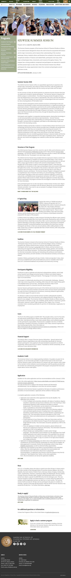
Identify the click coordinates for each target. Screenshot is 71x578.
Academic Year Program (7, 42)
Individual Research (6, 44)
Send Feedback (62, 575)
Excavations (26, 1)
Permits (34, 1)
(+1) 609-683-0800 (27, 563)
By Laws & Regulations (5, 575)
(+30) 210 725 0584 (8, 565)
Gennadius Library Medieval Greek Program (8, 61)
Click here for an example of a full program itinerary (31, 232)
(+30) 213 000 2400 (9, 563)
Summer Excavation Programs (6, 49)
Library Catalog (41, 1)
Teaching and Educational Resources (7, 68)
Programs (5, 38)
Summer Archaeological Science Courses (7, 57)
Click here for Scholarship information (28, 349)
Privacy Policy (13, 575)
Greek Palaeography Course (8, 65)
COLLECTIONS (51, 1)
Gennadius (4, 1)
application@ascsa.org (52, 512)
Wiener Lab (17, 1)
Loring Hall (37, 247)
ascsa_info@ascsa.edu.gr (10, 567)
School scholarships (34, 441)
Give (66, 1)
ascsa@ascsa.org (26, 565)
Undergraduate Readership (7, 46)
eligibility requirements (26, 446)
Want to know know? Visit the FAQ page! (28, 191)
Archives (11, 1)
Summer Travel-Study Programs (6, 53)
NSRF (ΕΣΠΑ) (58, 1)
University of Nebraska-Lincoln (34, 151)
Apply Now (4, 23)
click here (28, 188)
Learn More (33, 529)
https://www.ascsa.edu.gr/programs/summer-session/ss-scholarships (37, 326)
